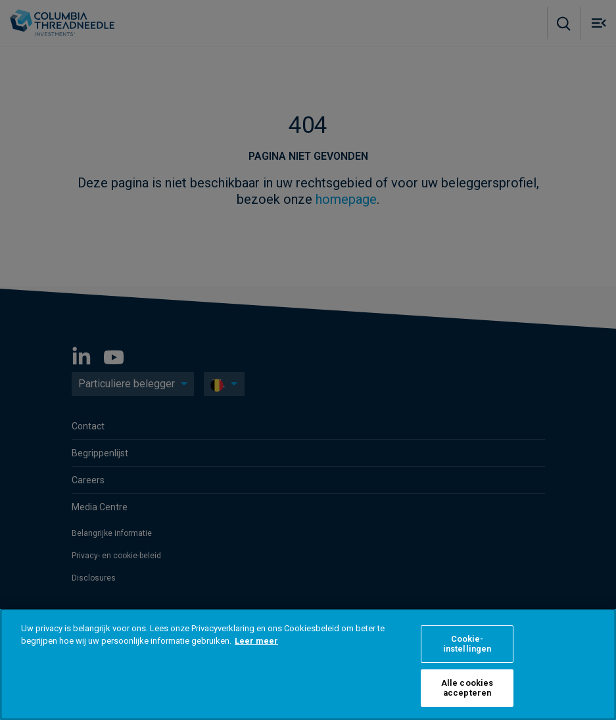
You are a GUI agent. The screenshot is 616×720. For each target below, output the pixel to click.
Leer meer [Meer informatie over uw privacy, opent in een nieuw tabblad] (256, 641)
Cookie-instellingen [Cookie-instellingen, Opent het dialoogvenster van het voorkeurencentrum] (467, 644)
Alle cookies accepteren (467, 688)
